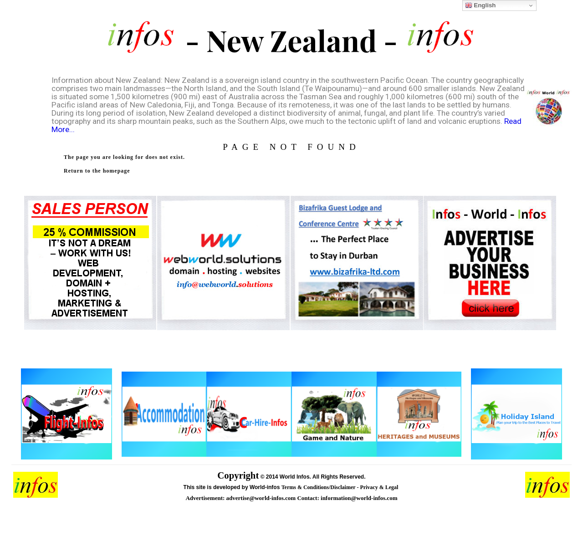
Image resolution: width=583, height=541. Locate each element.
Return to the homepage (97, 171)
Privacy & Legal (379, 487)
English (480, 5)
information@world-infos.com (359, 498)
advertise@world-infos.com (261, 498)
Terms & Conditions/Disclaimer (319, 487)
